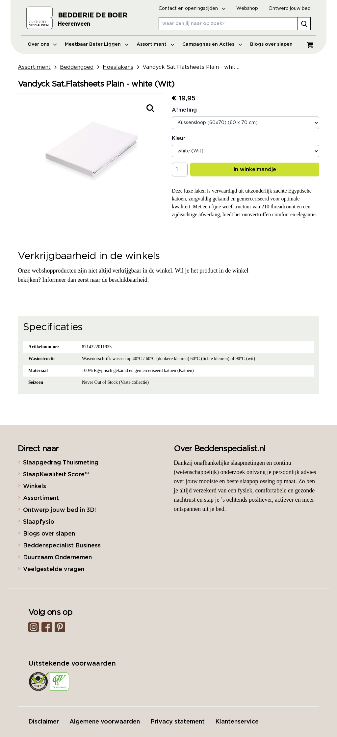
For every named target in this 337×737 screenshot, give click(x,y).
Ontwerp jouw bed (290, 8)
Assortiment (152, 44)
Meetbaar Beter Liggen (93, 44)
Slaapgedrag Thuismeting (60, 463)
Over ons (38, 44)
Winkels (34, 486)
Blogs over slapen (271, 44)
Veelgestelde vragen (53, 569)
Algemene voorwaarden (104, 722)
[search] (304, 23)
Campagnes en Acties (208, 44)
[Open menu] (55, 44)
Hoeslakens (118, 67)
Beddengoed (76, 67)
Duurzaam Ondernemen (57, 558)
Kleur (179, 138)
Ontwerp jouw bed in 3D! (59, 510)
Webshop (247, 8)
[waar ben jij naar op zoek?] (235, 23)
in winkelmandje (255, 169)
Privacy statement (177, 722)
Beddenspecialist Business (62, 546)
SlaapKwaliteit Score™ (56, 475)
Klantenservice (237, 722)
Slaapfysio (38, 522)
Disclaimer (43, 722)
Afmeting (184, 110)
